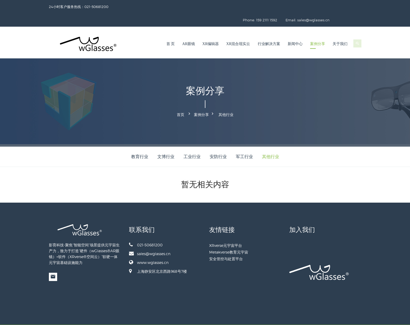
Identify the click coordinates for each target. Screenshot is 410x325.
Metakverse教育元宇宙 (228, 237)
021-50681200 (146, 229)
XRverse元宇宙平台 (225, 230)
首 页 (170, 31)
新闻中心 (295, 31)
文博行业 (165, 141)
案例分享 (317, 31)
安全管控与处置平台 (226, 243)
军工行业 (244, 141)
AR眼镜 (188, 31)
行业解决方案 (269, 31)
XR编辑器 (210, 31)
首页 (180, 100)
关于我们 (340, 31)
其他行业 (225, 100)
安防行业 (218, 141)
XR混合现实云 (238, 31)
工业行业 (192, 141)
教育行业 (139, 141)
